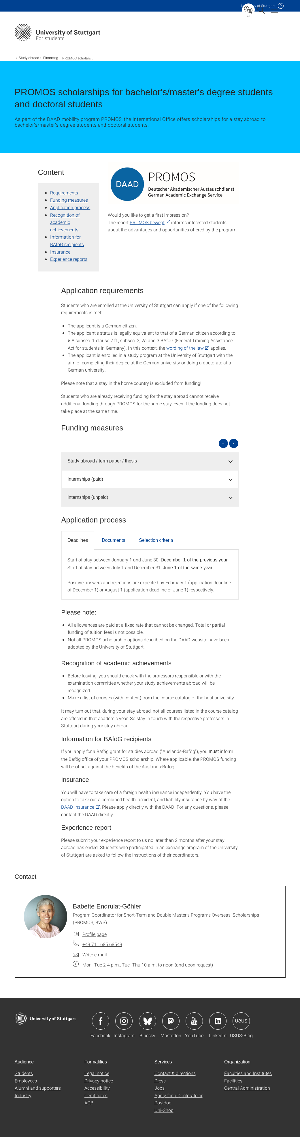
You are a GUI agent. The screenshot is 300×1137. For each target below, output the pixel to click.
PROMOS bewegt (147, 222)
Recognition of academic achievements (65, 222)
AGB (88, 1102)
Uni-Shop (163, 1110)
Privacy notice (98, 1081)
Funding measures (69, 200)
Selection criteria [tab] (156, 540)
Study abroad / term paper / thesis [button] (102, 460)
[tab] (150, 461)
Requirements (64, 193)
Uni (258, 5)
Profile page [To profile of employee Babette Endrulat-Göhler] (94, 934)
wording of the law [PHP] (185, 348)
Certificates (95, 1095)
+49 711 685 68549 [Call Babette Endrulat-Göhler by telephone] (102, 944)
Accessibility (97, 1088)
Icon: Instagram (124, 1021)
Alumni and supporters (38, 1088)
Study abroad (29, 58)
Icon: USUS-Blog (241, 1021)
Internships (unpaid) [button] (87, 497)
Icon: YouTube (194, 1021)
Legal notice (96, 1073)
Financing (50, 58)
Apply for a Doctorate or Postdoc (178, 1099)
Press (160, 1081)
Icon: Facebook (100, 1021)
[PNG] (173, 183)
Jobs (159, 1088)
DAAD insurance (77, 807)
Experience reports (68, 259)
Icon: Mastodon (171, 1021)
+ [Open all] (223, 443)
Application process (70, 207)
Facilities (233, 1081)
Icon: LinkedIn (218, 1021)
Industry (23, 1095)
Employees (26, 1081)
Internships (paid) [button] (85, 479)
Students (24, 1073)
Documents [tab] (113, 540)
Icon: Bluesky (147, 1021)
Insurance (60, 252)
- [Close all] (233, 443)
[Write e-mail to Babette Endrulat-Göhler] (90, 954)
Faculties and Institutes (248, 1073)
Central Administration (247, 1088)
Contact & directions (175, 1073)
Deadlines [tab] (77, 540)
